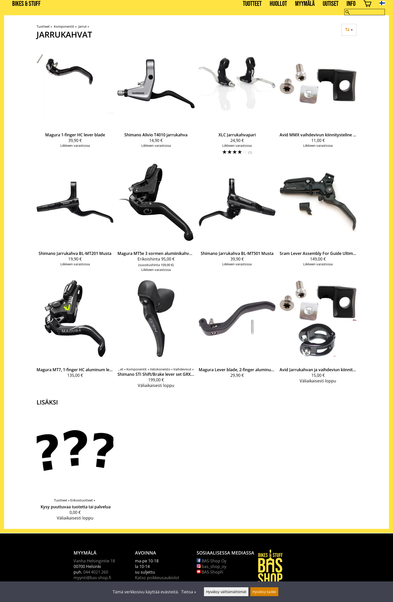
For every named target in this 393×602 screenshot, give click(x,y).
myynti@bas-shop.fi (92, 577)
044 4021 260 (95, 572)
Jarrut (83, 26)
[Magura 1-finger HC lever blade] (75, 102)
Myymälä (305, 4)
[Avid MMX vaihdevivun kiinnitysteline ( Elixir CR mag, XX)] (318, 102)
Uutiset (330, 4)
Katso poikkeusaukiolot (157, 577)
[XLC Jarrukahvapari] (237, 102)
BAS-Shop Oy (211, 561)
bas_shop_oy (211, 566)
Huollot (278, 4)
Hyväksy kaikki (264, 591)
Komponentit (65, 26)
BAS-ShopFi (210, 572)
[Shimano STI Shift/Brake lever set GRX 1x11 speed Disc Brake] (155, 336)
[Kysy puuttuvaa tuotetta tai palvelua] (75, 468)
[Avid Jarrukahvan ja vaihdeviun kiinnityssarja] (318, 336)
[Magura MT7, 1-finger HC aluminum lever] (75, 336)
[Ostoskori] (367, 4)
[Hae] (364, 12)
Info (351, 4)
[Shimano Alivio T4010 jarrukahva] (155, 102)
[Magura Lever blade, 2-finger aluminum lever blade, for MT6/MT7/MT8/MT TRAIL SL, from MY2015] (237, 336)
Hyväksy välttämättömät (226, 591)
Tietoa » (188, 592)
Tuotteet (252, 4)
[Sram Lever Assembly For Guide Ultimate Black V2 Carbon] (318, 220)
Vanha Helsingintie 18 (94, 561)
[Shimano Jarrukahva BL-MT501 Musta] (237, 220)
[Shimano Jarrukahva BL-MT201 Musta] (75, 220)
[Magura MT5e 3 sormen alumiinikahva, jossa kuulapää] (155, 220)
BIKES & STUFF (26, 4)
